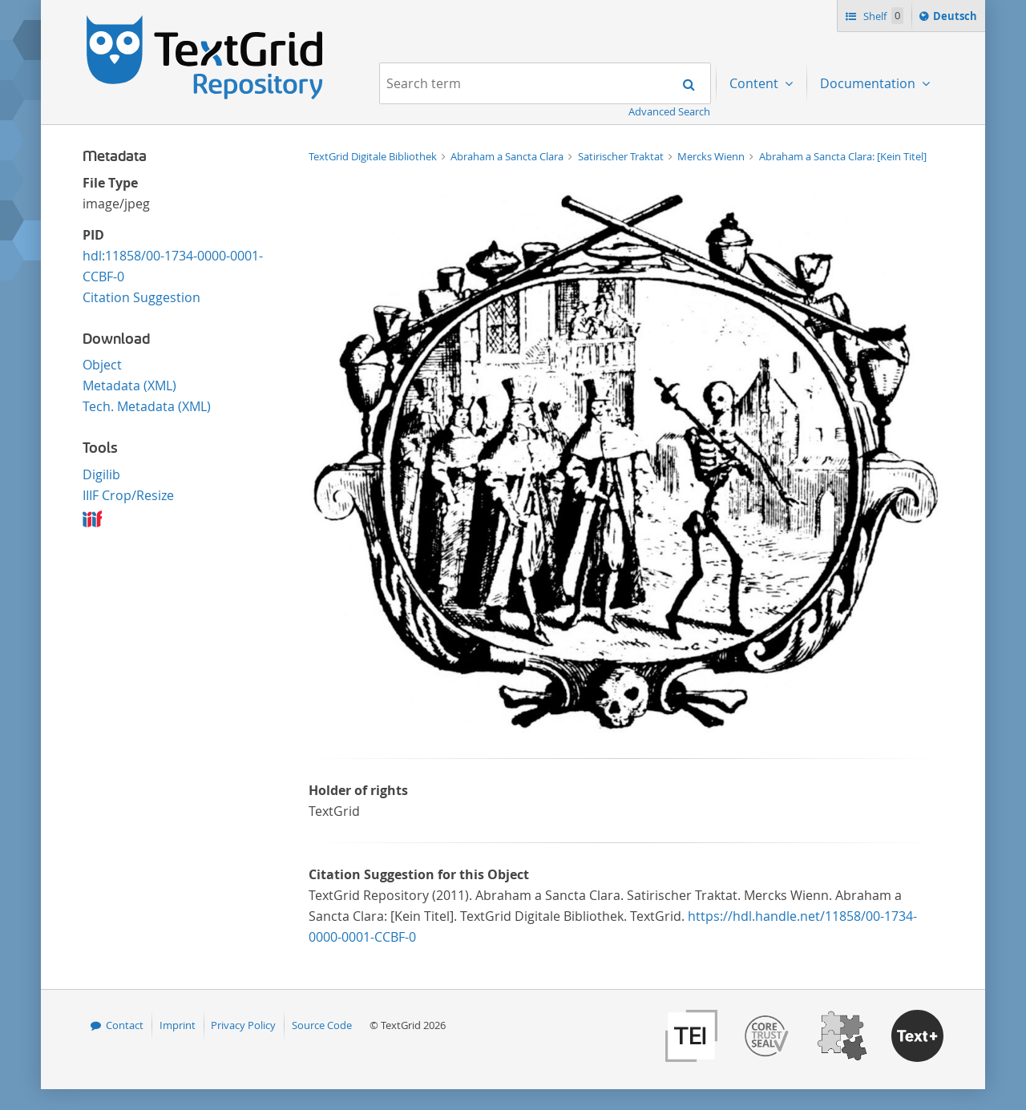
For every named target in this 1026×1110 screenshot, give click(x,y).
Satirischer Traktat (622, 156)
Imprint (178, 1025)
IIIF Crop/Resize (128, 495)
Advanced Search (669, 111)
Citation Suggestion (141, 297)
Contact (124, 1025)
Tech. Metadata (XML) (147, 406)
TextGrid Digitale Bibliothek (374, 156)
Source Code (322, 1025)
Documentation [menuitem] (869, 83)
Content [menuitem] (755, 83)
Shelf (882, 15)
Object (102, 364)
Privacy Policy (243, 1025)
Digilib (101, 474)
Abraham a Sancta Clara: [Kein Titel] (843, 156)
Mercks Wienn (712, 156)
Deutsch (956, 18)
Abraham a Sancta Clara (508, 156)
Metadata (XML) (129, 385)
